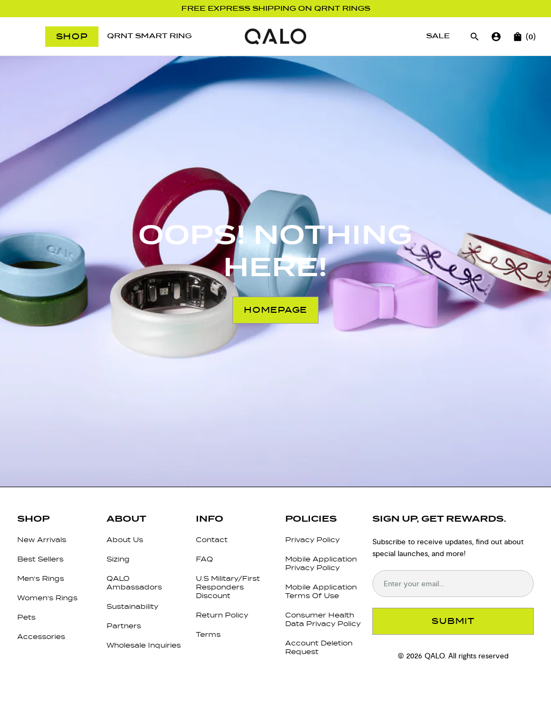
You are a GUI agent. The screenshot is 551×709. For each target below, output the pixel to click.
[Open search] (474, 36)
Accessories (41, 636)
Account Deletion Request (318, 647)
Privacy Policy (312, 539)
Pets (26, 617)
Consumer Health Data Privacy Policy (323, 619)
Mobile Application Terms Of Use (321, 591)
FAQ (204, 559)
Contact (212, 539)
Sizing (118, 559)
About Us (125, 539)
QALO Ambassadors (134, 583)
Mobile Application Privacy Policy (321, 563)
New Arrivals (41, 539)
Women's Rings (47, 597)
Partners (124, 625)
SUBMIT (453, 621)
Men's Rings (40, 578)
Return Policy (222, 615)
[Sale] (438, 36)
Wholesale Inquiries (144, 645)
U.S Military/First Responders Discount (228, 587)
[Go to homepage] (275, 37)
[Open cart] (517, 36)
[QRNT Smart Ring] (149, 36)
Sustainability (132, 606)
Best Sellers (40, 559)
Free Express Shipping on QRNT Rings (275, 8)
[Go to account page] (496, 36)
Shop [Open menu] (72, 36)
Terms (208, 634)
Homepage (275, 309)
